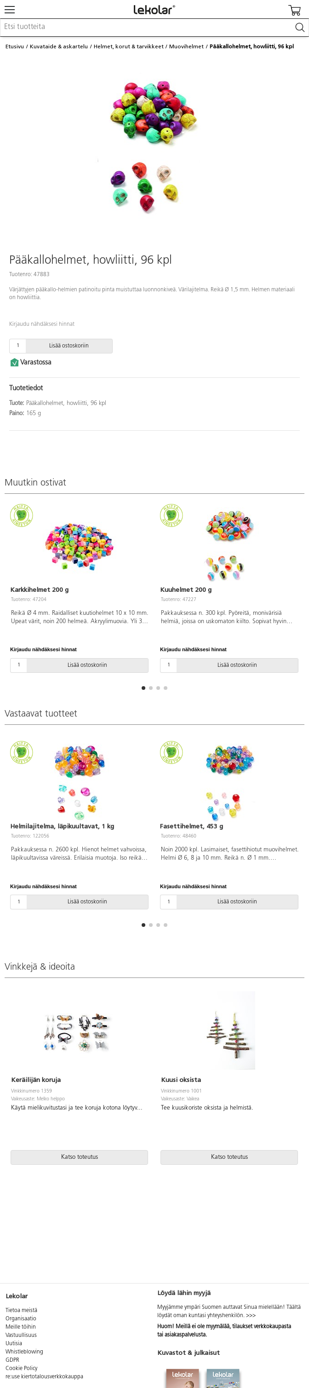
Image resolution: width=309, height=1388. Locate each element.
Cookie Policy (21, 1368)
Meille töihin (21, 1327)
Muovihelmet (186, 46)
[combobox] (154, 27)
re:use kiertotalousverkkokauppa (44, 1377)
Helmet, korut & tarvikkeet (129, 46)
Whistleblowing (24, 1352)
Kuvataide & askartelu (59, 46)
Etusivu (15, 46)
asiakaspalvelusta (185, 1335)
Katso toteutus (79, 1157)
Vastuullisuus (21, 1335)
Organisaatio (21, 1319)
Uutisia (14, 1344)
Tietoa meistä (21, 1310)
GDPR (12, 1360)
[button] (143, 688)
